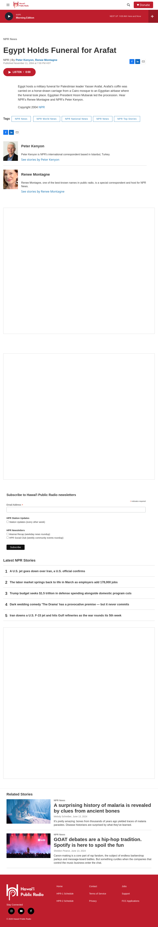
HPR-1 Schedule (65, 893)
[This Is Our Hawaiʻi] (79, 703)
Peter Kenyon (25, 60)
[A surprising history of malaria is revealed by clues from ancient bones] (28, 811)
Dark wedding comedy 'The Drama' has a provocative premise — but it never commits (69, 604)
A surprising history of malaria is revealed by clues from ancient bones (102, 808)
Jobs (124, 886)
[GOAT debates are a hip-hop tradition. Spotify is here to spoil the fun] (28, 845)
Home (60, 886)
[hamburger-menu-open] (8, 5)
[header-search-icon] (128, 4)
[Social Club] (79, 416)
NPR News (10, 39)
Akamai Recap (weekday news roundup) (29, 534)
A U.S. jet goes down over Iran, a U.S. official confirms (47, 571)
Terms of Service (97, 893)
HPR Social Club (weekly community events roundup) (36, 538)
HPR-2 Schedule (65, 901)
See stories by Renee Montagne (43, 191)
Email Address (15, 504)
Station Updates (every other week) (27, 522)
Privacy (93, 901)
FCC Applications (130, 901)
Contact (93, 886)
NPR (42, 107)
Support (126, 893)
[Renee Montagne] (10, 179)
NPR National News (76, 119)
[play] (9, 16)
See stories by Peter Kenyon (40, 159)
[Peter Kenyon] (10, 151)
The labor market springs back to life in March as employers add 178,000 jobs (64, 582)
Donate (145, 5)
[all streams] (153, 16)
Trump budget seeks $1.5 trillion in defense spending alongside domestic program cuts (70, 593)
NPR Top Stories (127, 119)
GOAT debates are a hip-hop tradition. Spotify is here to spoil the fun (98, 842)
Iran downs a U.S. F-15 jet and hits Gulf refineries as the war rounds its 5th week (65, 615)
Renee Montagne (46, 60)
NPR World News (47, 119)
